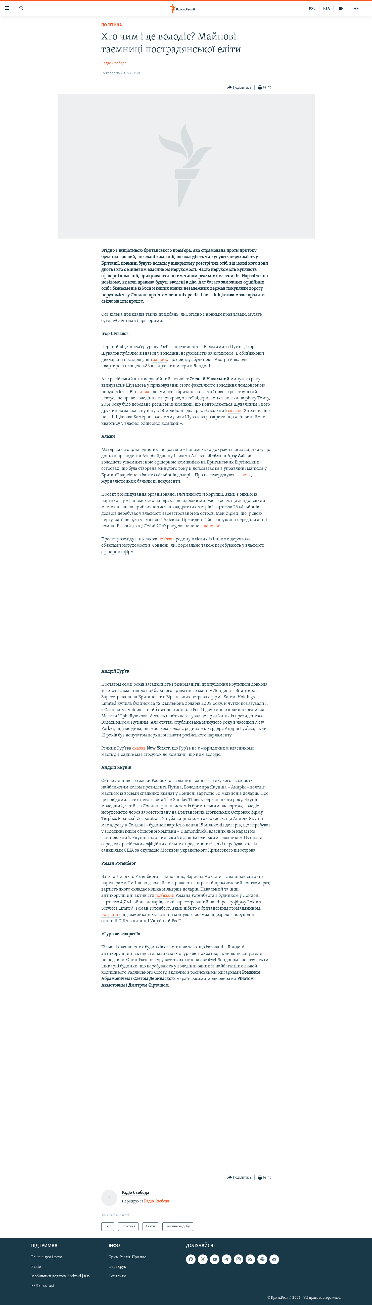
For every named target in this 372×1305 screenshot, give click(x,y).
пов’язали (164, 895)
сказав (234, 410)
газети (244, 475)
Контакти (117, 1277)
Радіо (36, 1267)
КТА (326, 9)
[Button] (239, 87)
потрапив (110, 914)
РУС (312, 9)
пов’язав (166, 539)
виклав (144, 392)
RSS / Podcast (42, 1286)
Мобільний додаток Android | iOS (60, 1277)
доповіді (212, 526)
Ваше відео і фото (46, 1257)
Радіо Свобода (113, 63)
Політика (111, 25)
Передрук (117, 1267)
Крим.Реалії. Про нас (127, 1257)
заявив (160, 359)
